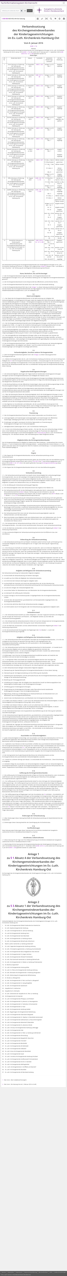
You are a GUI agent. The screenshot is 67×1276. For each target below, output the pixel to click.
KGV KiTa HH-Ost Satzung (13, 19)
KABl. (37, 64)
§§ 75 (54, 493)
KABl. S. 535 (39, 96)
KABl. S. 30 (13, 463)
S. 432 (41, 64)
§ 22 (16, 495)
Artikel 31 (56, 528)
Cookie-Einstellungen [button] (60, 1272)
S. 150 (41, 139)
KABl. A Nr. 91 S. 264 (39, 190)
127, (18, 463)
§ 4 (11, 361)
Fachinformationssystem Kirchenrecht (19, 3)
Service (4, 1272)
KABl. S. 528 (39, 117)
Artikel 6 (21, 492)
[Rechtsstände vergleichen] (42, 19)
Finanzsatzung (41, 432)
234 (20, 463)
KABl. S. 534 (39, 86)
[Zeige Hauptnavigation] (63, 3)
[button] (46, 19)
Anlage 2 (36, 354)
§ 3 (12, 906)
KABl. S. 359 (12, 847)
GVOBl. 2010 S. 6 (40, 846)
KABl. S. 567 (39, 160)
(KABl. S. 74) (33, 46)
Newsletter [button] (11, 1272)
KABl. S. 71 (39, 149)
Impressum (19, 1272)
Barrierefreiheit (43, 1272)
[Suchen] (30, 10)
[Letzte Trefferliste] (25, 10)
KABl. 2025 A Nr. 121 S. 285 (39, 241)
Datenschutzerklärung (30, 1272)
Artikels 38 (44, 266)
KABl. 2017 (39, 75)
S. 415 (41, 128)
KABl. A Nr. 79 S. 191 (39, 179)
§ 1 (12, 858)
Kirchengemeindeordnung (49, 463)
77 (42, 461)
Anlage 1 (34, 287)
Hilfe (50, 1272)
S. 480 (41, 107)
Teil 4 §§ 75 (36, 461)
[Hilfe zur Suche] (21, 10)
